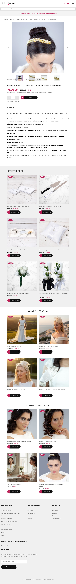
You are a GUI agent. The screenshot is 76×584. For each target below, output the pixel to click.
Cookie (3, 535)
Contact (29, 516)
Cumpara (30, 97)
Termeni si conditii (6, 510)
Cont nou (54, 513)
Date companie (31, 513)
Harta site (29, 518)
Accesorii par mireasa (22, 19)
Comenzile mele (56, 518)
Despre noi (30, 510)
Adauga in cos (15, 212)
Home (6, 19)
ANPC (3, 532)
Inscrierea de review (6, 529)
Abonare (8, 567)
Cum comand (5, 516)
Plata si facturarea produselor (9, 521)
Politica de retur (5, 524)
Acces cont (55, 510)
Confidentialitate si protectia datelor (11, 513)
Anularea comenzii (6, 527)
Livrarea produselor (6, 518)
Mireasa (12, 19)
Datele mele (55, 516)
